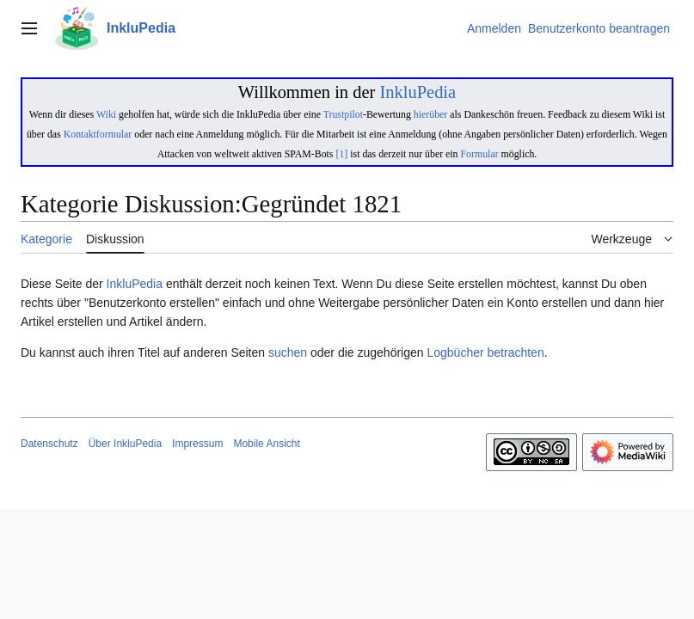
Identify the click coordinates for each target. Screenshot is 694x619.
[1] (341, 154)
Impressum (197, 444)
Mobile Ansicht (266, 444)
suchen (287, 352)
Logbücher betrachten (485, 352)
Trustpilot (343, 114)
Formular (480, 154)
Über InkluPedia (125, 444)
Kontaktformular (98, 134)
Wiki (106, 114)
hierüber (430, 114)
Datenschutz (49, 444)
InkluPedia (417, 92)
